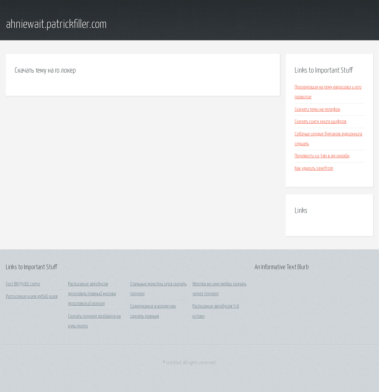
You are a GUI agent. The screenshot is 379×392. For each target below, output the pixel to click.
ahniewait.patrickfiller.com (56, 24)
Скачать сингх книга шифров (320, 121)
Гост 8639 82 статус (23, 284)
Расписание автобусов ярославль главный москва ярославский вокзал (92, 294)
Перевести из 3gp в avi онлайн (322, 156)
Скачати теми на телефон (317, 109)
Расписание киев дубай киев (32, 296)
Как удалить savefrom (314, 168)
